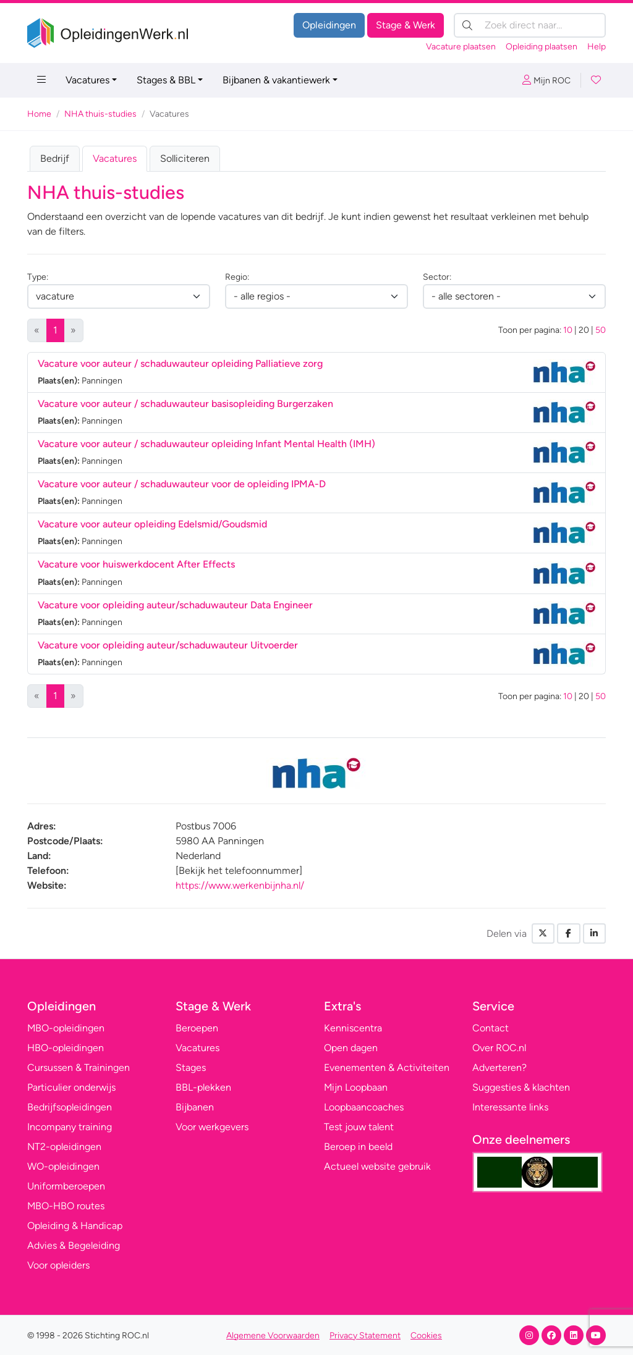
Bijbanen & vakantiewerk (276, 80)
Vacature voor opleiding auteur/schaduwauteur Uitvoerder (168, 645)
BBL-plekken (203, 1087)
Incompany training (69, 1127)
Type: (37, 277)
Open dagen (351, 1048)
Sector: (437, 277)
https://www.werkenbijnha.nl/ (240, 885)
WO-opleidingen (63, 1166)
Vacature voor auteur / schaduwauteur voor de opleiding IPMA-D (182, 484)
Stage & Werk (405, 25)
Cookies (426, 1335)
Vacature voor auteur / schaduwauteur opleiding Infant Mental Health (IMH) (206, 444)
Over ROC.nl (499, 1048)
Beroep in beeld (358, 1146)
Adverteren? (499, 1067)
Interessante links (510, 1107)
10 (567, 330)
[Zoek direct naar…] (530, 25)
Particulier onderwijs (71, 1087)
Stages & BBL (166, 80)
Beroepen (197, 1028)
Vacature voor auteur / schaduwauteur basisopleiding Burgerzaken (185, 403)
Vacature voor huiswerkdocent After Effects (136, 564)
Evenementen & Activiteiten (386, 1067)
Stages (191, 1067)
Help (596, 46)
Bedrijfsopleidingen (69, 1107)
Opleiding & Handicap (74, 1225)
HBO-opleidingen (65, 1048)
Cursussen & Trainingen (78, 1067)
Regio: (237, 277)
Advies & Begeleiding (73, 1245)
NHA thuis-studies (100, 114)
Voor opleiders (58, 1265)
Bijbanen (195, 1107)
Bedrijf (54, 158)
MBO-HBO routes (65, 1206)
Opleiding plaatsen (541, 46)
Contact (490, 1028)
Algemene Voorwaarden (273, 1335)
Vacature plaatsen (461, 46)
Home (39, 114)
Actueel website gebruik (377, 1166)
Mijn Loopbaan (356, 1087)
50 (600, 330)
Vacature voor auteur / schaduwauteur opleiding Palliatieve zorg (180, 363)
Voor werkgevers (212, 1127)
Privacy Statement (365, 1335)
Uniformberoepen (66, 1186)
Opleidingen (329, 25)
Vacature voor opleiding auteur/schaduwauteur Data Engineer (175, 605)
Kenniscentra (353, 1028)
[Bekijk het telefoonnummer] (239, 870)
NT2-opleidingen (64, 1146)
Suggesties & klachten (521, 1087)
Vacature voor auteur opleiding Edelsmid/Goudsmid (152, 524)
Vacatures (87, 80)
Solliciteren (185, 158)
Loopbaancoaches (364, 1107)
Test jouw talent (359, 1127)
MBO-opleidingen (65, 1028)
